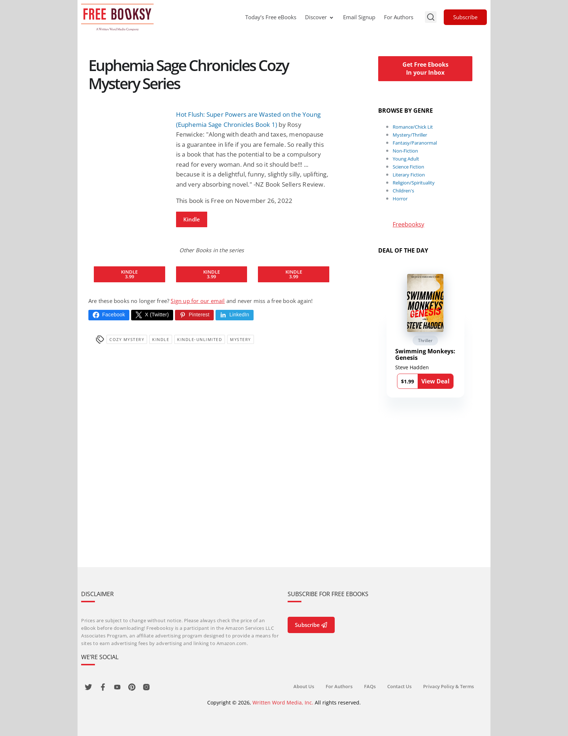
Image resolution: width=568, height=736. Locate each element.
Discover (319, 17)
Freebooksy (408, 224)
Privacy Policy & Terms (448, 686)
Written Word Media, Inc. (282, 702)
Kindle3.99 (129, 274)
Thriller (425, 340)
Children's (403, 190)
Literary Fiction (409, 174)
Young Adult (406, 158)
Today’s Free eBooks (270, 17)
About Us (303, 686)
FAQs (370, 686)
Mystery (240, 339)
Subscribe (465, 17)
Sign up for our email (198, 300)
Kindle (191, 219)
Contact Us (399, 686)
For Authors (398, 17)
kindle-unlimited (199, 339)
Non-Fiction (405, 150)
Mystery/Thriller (410, 135)
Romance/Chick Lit (413, 127)
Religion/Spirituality (414, 182)
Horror (400, 198)
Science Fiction (408, 166)
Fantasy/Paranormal (415, 143)
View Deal (435, 381)
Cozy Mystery (126, 339)
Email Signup (359, 17)
